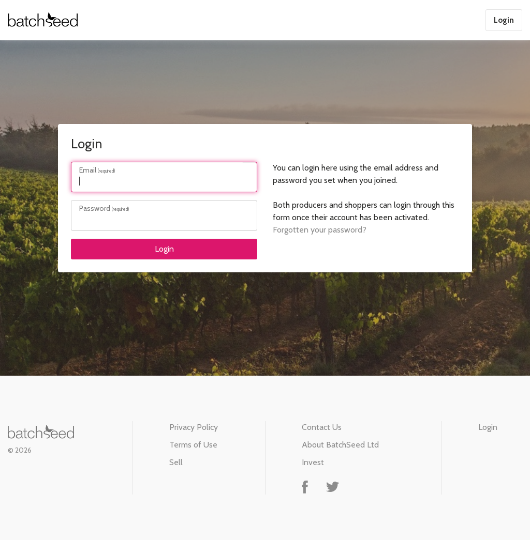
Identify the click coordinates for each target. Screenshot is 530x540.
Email (87, 170)
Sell (176, 462)
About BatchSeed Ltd (340, 445)
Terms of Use (193, 445)
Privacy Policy (193, 427)
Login (504, 20)
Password (94, 208)
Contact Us (322, 427)
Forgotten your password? (319, 230)
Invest (313, 462)
